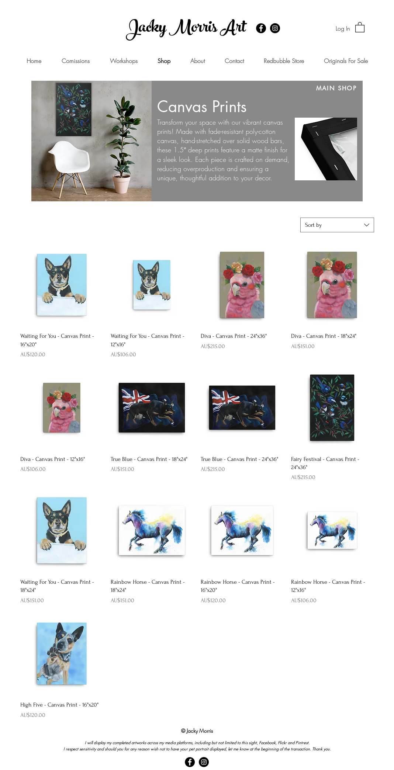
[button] (359, 26)
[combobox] (337, 225)
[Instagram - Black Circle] (275, 28)
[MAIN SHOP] (336, 88)
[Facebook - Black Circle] (261, 28)
